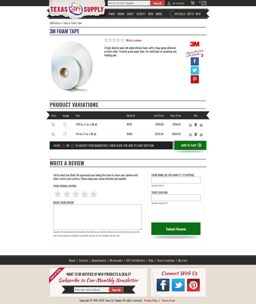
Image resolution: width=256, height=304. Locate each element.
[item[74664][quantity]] (195, 124)
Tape (65, 23)
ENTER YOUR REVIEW (97, 204)
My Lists (182, 260)
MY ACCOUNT (178, 3)
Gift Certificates (135, 260)
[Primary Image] (72, 67)
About (72, 260)
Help (150, 260)
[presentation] (176, 214)
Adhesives (55, 23)
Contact (83, 260)
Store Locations (166, 260)
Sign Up (116, 290)
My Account (116, 260)
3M (53, 31)
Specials (180, 13)
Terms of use (168, 300)
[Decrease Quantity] (190, 125)
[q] (129, 3)
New (198, 13)
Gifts (190, 13)
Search (157, 3)
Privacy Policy (151, 300)
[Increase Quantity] (201, 125)
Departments (99, 260)
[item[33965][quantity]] (195, 134)
